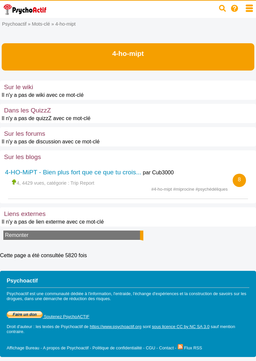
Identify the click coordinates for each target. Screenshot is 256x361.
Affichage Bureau (23, 347)
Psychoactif (14, 24)
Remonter (16, 235)
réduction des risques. (90, 298)
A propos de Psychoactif (66, 347)
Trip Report (82, 183)
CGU (150, 347)
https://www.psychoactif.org (115, 326)
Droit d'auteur (19, 326)
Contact (166, 347)
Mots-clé (41, 24)
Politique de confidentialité (117, 347)
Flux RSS (190, 347)
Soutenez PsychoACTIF (48, 316)
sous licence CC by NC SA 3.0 (181, 326)
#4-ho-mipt (162, 189)
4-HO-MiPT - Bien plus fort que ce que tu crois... (73, 172)
